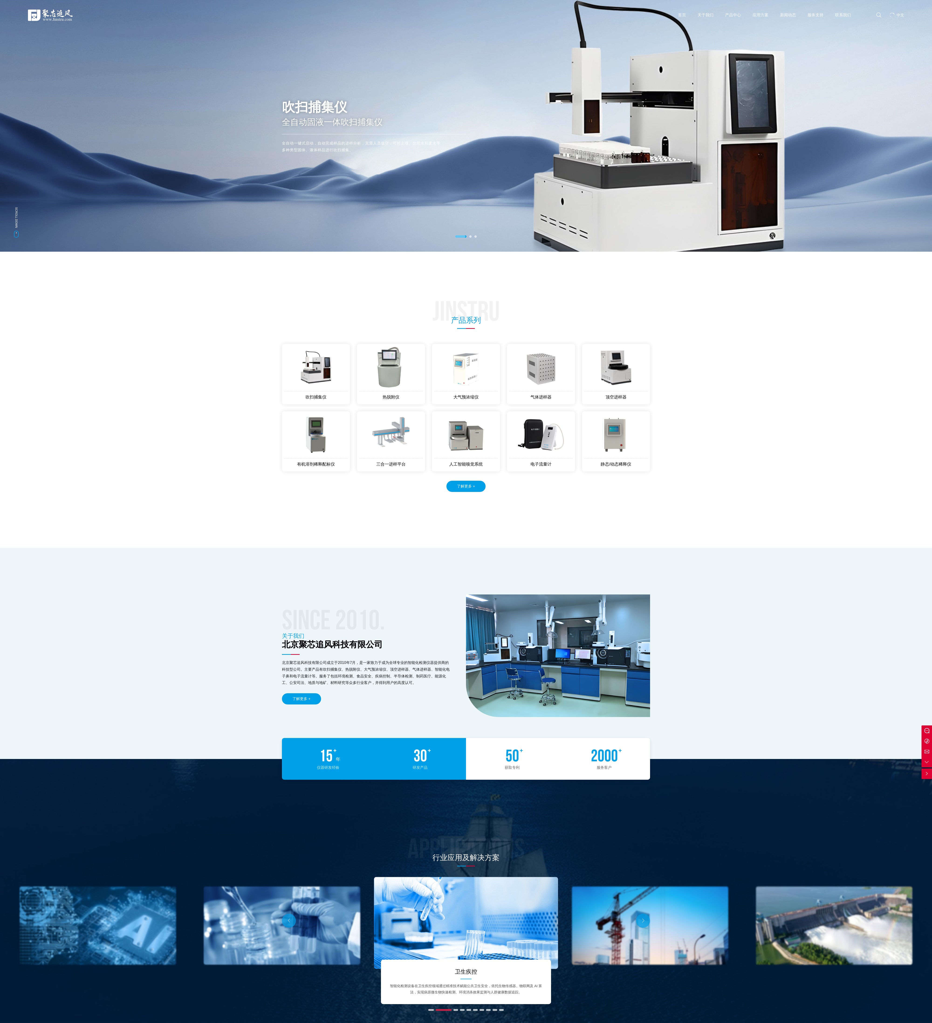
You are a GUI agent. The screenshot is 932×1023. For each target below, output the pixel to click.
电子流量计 (541, 464)
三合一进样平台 (391, 464)
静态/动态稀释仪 (616, 464)
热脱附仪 (391, 397)
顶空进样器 (616, 397)
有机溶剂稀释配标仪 (316, 464)
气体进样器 (541, 397)
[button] (460, 236)
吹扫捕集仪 (315, 397)
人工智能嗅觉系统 (466, 464)
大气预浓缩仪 (466, 397)
